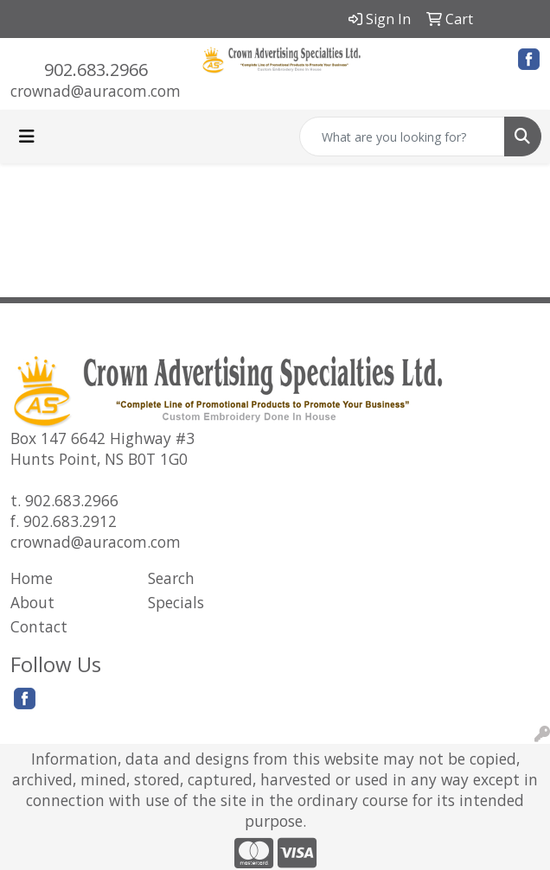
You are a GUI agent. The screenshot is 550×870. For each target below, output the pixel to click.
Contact (38, 626)
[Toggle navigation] (27, 136)
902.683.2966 (96, 69)
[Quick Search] (402, 136)
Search (171, 578)
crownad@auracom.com (95, 90)
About (32, 602)
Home (31, 578)
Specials (176, 602)
